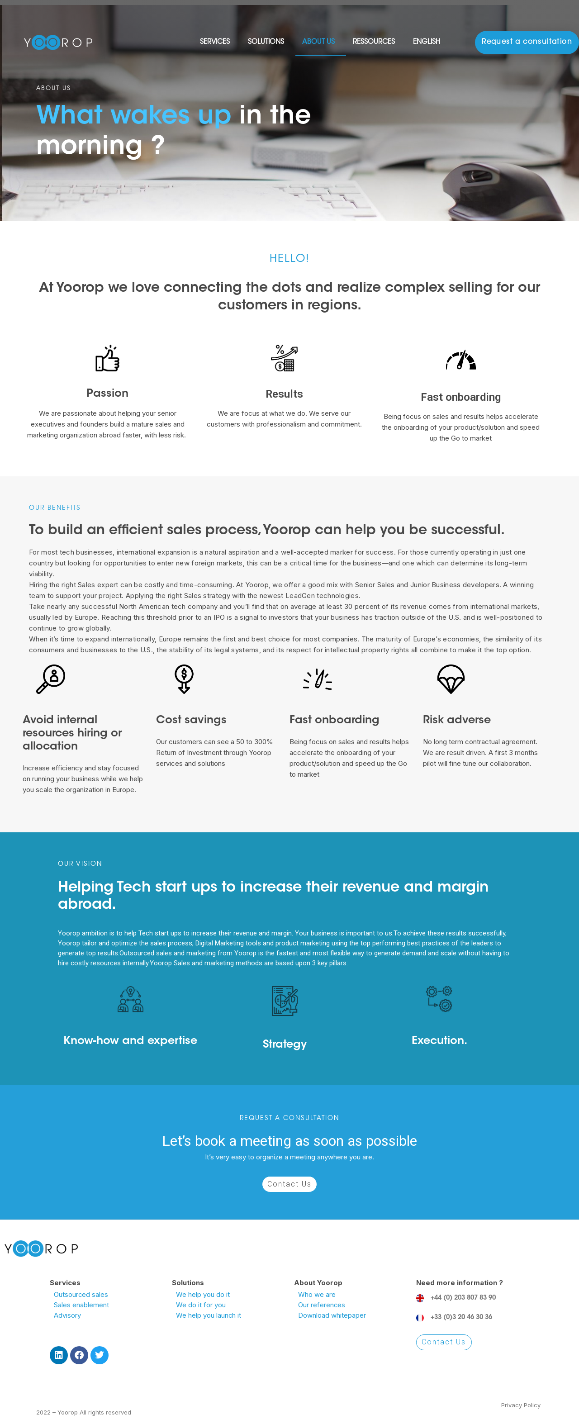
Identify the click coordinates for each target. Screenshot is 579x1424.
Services (217, 42)
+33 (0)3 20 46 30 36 (461, 1318)
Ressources (376, 42)
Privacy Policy (521, 1405)
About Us (320, 42)
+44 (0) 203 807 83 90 (463, 1298)
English (429, 42)
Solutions (268, 42)
